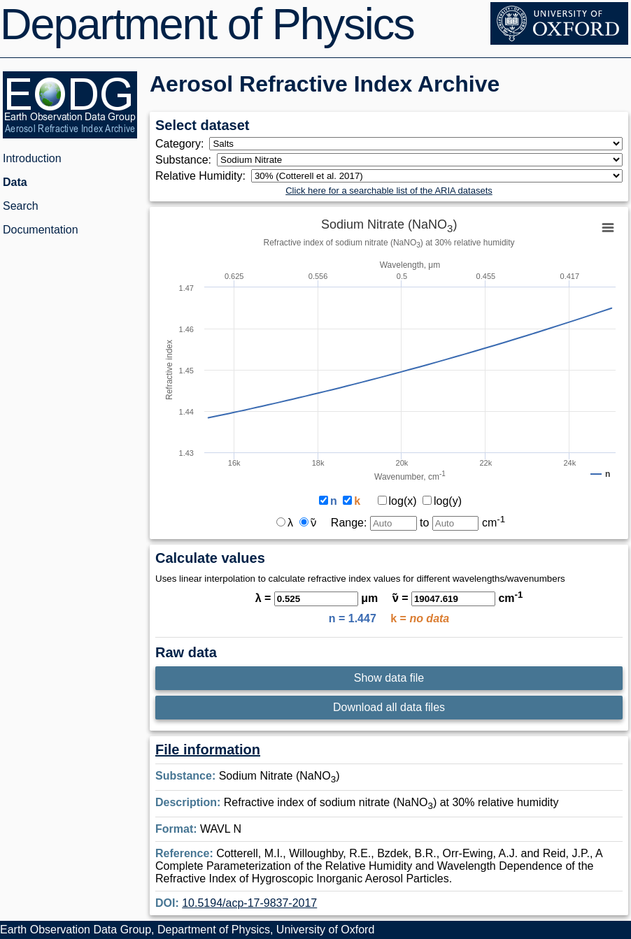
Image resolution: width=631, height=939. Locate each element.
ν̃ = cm (457, 598)
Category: (182, 144)
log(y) (442, 501)
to (462, 523)
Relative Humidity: (203, 176)
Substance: (186, 160)
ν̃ (307, 523)
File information (207, 749)
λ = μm (316, 598)
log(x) (397, 501)
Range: (374, 523)
